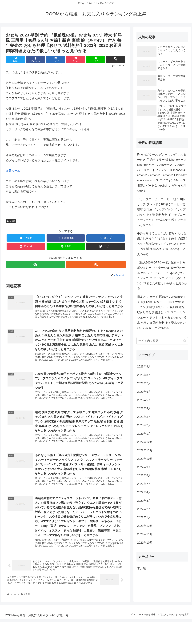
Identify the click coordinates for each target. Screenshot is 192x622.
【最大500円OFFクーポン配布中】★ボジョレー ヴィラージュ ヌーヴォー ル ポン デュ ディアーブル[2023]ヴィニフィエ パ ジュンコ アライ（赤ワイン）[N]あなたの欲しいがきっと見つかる (162, 275)
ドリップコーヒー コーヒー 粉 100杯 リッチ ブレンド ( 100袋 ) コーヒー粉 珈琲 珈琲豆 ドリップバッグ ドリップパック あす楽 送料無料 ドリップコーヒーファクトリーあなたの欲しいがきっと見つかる (161, 212)
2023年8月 (144, 375)
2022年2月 (144, 509)
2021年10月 (144, 542)
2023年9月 (144, 366)
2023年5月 (144, 400)
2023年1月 (144, 433)
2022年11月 (144, 450)
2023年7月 (144, 383)
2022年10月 (144, 458)
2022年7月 (144, 484)
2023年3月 (144, 417)
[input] (162, 340)
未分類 (11, 221)
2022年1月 (144, 517)
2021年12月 (144, 525)
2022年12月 (144, 442)
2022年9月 (144, 467)
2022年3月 (144, 500)
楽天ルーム (13, 170)
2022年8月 (144, 475)
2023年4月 (144, 408)
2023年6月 (144, 391)
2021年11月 (144, 534)
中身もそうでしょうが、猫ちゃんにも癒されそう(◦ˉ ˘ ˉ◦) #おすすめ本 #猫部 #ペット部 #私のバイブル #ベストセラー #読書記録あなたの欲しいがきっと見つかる (162, 244)
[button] (185, 341)
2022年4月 (144, 492)
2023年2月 (144, 425)
